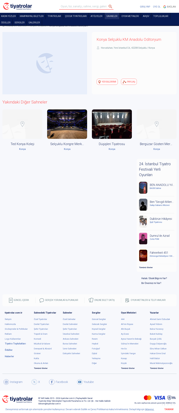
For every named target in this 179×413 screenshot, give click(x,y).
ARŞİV (146, 16)
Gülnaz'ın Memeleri (129, 343)
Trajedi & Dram (40, 334)
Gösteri (37, 353)
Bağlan (169, 6)
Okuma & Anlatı (41, 363)
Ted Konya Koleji (22, 144)
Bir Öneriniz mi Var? (151, 283)
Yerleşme (96, 358)
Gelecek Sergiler (99, 324)
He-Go (124, 348)
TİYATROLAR (54, 16)
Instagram (13, 382)
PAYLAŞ (129, 81)
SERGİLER (20, 22)
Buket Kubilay (156, 334)
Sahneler (111, 16)
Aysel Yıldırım (156, 324)
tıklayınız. (149, 409)
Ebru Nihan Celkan (158, 348)
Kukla (36, 358)
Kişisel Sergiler (98, 329)
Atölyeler (96, 16)
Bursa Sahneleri (70, 343)
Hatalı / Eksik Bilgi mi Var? (154, 278)
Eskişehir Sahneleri (71, 353)
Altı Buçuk (125, 329)
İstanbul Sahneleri (71, 334)
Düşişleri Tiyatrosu (112, 144)
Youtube (85, 382)
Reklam (8, 334)
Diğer (94, 363)
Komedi (37, 339)
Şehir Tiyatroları (41, 329)
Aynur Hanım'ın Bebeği (131, 339)
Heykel (95, 343)
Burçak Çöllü (156, 339)
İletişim (8, 319)
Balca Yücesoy (156, 329)
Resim (95, 339)
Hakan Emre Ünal (158, 353)
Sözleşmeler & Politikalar (16, 329)
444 (122, 319)
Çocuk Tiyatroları (76, 16)
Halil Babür (155, 358)
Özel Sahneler (69, 319)
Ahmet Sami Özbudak (160, 319)
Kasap (124, 358)
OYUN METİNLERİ (130, 16)
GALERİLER (34, 22)
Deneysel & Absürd (43, 348)
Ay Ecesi (125, 334)
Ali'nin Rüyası (127, 324)
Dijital (94, 353)
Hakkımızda (10, 324)
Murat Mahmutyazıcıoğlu (161, 363)
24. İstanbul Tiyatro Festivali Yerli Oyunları (155, 169)
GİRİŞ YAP (145, 6)
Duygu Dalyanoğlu (158, 343)
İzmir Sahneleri (69, 348)
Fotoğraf (96, 348)
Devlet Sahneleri (70, 324)
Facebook (58, 382)
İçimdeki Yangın (128, 353)
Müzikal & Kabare (42, 343)
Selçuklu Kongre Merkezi (68, 144)
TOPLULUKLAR (160, 16)
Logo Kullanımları (13, 339)
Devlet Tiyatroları (41, 324)
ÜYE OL (156, 6)
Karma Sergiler (98, 334)
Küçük (124, 363)
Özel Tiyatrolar (40, 319)
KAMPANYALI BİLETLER (32, 16)
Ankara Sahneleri (70, 339)
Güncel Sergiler (99, 319)
